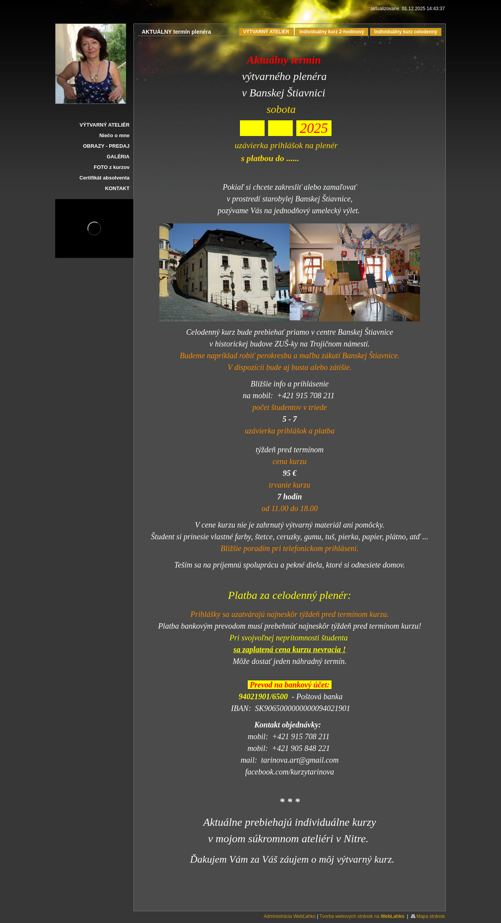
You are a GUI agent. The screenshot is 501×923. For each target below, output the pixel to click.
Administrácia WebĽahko (290, 916)
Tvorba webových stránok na (361, 916)
